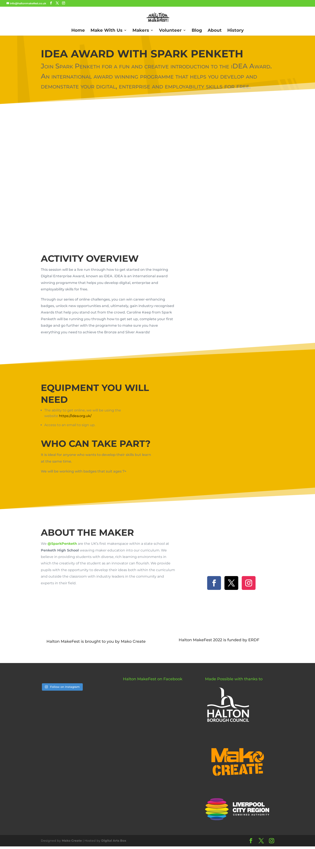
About (215, 31)
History (235, 31)
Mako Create (72, 841)
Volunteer (170, 31)
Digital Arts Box (113, 841)
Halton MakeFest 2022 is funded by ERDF (219, 640)
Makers (140, 31)
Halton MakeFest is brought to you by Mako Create (96, 641)
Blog (197, 31)
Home (78, 31)
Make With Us (106, 31)
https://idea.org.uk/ (75, 416)
